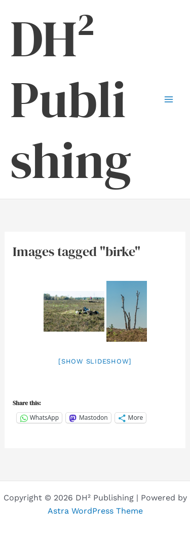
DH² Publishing (70, 99)
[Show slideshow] (95, 361)
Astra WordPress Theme (95, 511)
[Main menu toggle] (169, 99)
